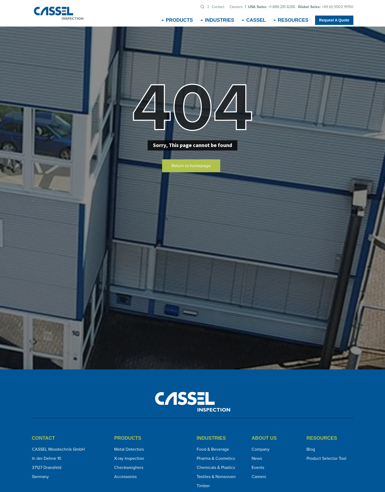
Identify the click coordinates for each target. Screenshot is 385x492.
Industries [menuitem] (219, 20)
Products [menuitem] (179, 20)
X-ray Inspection (129, 458)
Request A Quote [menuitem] (334, 20)
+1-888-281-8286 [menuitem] (271, 7)
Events (258, 467)
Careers (259, 476)
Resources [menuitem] (293, 20)
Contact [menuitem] (218, 7)
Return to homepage (191, 165)
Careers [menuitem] (236, 7)
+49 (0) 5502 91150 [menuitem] (325, 7)
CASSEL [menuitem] (256, 20)
